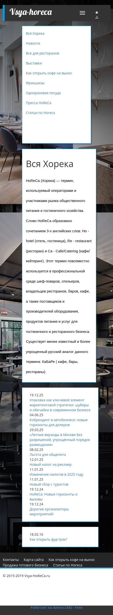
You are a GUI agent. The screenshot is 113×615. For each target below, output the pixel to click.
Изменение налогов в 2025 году (56, 474)
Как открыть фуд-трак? (48, 539)
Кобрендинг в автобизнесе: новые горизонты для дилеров (59, 422)
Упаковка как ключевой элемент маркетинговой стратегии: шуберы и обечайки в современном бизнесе (60, 405)
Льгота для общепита (48, 454)
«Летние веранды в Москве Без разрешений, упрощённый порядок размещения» (60, 439)
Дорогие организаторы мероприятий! (49, 511)
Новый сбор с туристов (49, 484)
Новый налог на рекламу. (51, 464)
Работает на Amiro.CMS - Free (57, 607)
